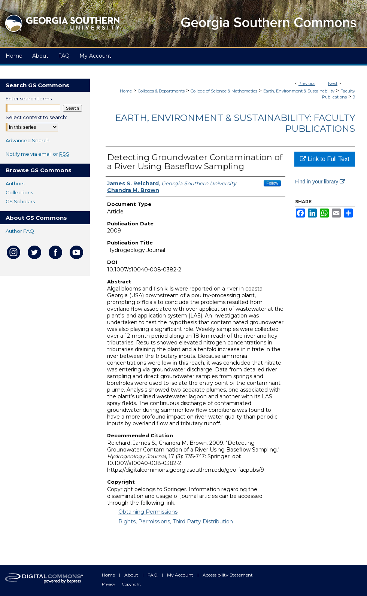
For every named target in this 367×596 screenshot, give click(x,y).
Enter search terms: (29, 98)
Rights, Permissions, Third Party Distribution (175, 521)
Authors (15, 183)
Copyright (131, 584)
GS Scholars (20, 201)
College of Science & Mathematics (224, 91)
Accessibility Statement (228, 575)
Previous (306, 83)
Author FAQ (20, 231)
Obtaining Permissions (148, 511)
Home (126, 91)
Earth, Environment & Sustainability (298, 91)
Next (332, 83)
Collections (19, 192)
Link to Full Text (324, 159)
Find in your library (320, 182)
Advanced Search (27, 140)
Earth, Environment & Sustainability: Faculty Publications (235, 123)
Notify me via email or (37, 154)
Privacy (109, 584)
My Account (180, 575)
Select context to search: (36, 117)
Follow (272, 183)
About (131, 575)
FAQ (153, 575)
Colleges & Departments (161, 91)
